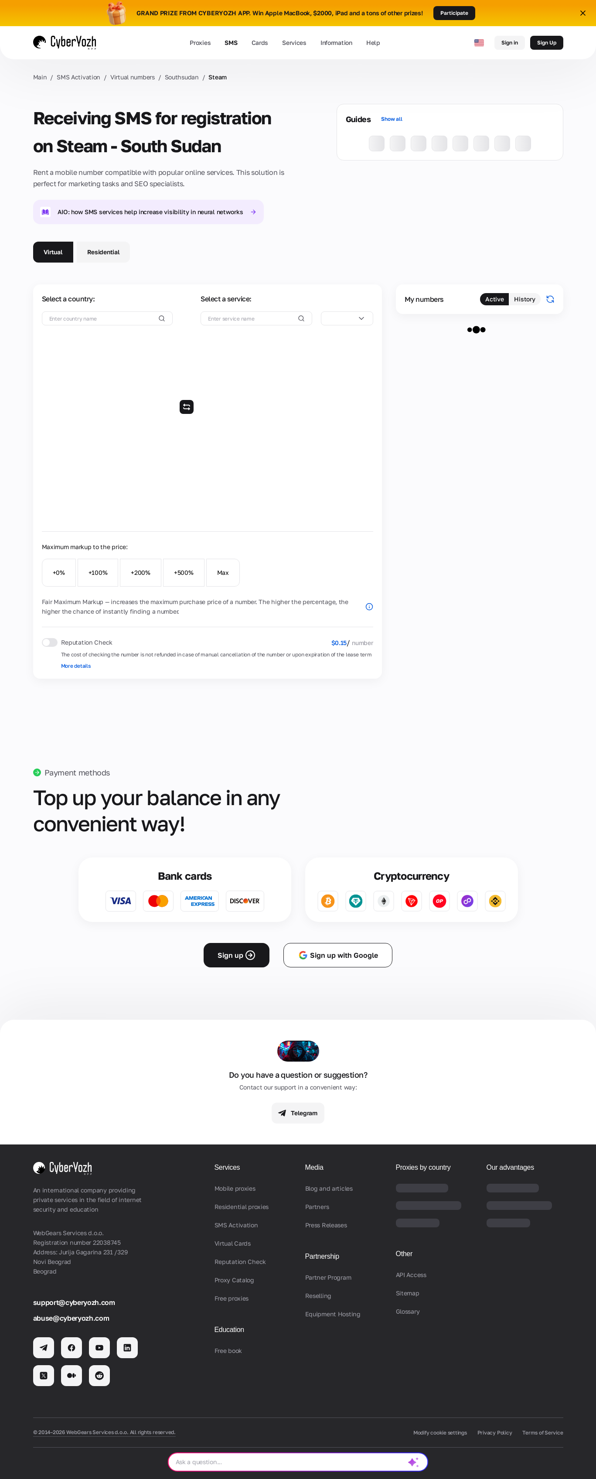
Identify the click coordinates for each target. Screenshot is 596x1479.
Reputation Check (240, 1261)
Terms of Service (542, 1432)
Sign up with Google (338, 955)
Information (336, 42)
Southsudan (182, 77)
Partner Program (328, 1277)
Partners (317, 1206)
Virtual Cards (233, 1243)
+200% (140, 572)
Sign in (509, 42)
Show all (391, 119)
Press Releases (326, 1225)
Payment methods (77, 772)
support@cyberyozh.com (74, 1302)
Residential (103, 252)
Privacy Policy (494, 1432)
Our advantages (510, 1167)
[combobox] (347, 318)
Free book (228, 1350)
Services (294, 42)
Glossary (408, 1311)
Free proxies (232, 1298)
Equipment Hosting (333, 1314)
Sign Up (546, 42)
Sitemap (407, 1293)
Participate (454, 13)
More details (76, 666)
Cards (260, 42)
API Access (411, 1274)
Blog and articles (329, 1188)
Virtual (53, 252)
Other (404, 1253)
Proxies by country (423, 1167)
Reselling (318, 1295)
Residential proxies (242, 1206)
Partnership (322, 1256)
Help (373, 42)
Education (229, 1329)
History (524, 299)
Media (314, 1167)
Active (494, 299)
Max (223, 572)
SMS (231, 42)
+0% (59, 572)
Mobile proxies (235, 1188)
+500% (184, 572)
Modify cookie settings (440, 1432)
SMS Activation (78, 77)
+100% (98, 572)
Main (40, 77)
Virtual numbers (132, 77)
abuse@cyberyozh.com (71, 1318)
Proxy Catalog (234, 1280)
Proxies (200, 42)
